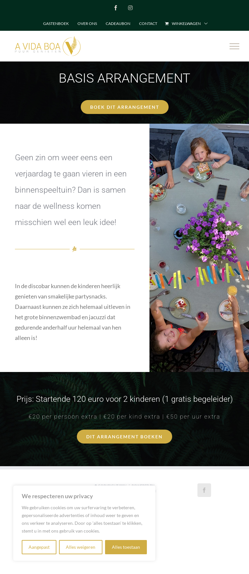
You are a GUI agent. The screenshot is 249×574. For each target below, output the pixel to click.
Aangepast (39, 547)
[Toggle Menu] (234, 46)
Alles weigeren (80, 547)
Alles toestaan (126, 547)
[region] (84, 523)
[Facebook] (204, 490)
